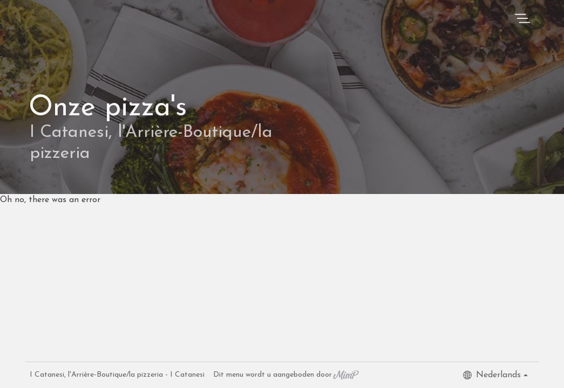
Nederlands (492, 375)
